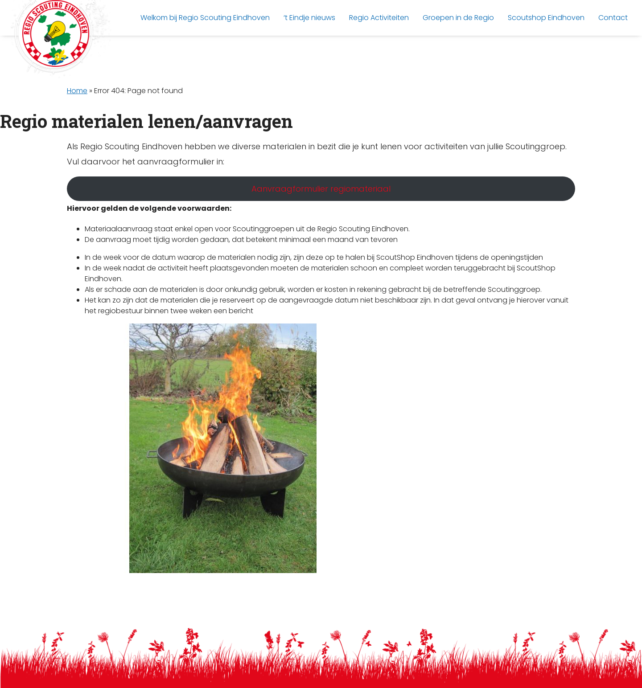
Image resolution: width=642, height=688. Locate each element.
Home (77, 91)
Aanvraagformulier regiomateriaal (321, 188)
